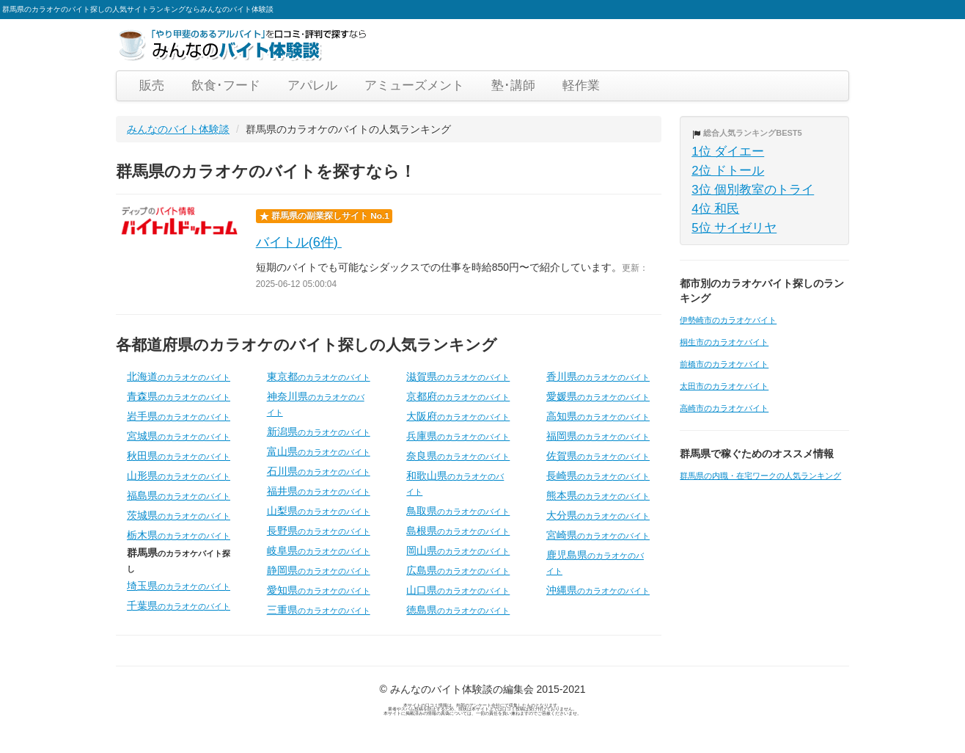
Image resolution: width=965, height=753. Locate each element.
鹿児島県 (595, 562)
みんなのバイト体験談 (178, 129)
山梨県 (318, 511)
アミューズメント (414, 85)
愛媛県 (598, 396)
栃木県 (178, 535)
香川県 (598, 376)
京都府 (458, 396)
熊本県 (598, 495)
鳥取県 (458, 511)
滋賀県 (458, 376)
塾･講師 (513, 85)
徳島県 (458, 610)
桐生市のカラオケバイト (724, 342)
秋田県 (178, 456)
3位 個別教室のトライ (752, 190)
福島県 (178, 495)
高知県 (598, 416)
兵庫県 (458, 436)
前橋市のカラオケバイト (724, 364)
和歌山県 (455, 483)
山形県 (178, 475)
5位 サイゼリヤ (734, 228)
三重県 (318, 610)
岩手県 (178, 416)
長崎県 (598, 475)
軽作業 (581, 85)
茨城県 (178, 515)
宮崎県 (598, 535)
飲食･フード (225, 85)
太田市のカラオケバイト (724, 386)
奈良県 (458, 456)
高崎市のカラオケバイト (724, 408)
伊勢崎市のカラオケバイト (728, 320)
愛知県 (318, 590)
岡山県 (458, 550)
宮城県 (178, 436)
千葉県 (178, 605)
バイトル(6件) (299, 242)
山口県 (458, 590)
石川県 (318, 471)
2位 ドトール (727, 171)
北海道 (178, 376)
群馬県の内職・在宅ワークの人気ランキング (760, 475)
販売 (151, 85)
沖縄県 (598, 590)
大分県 (598, 515)
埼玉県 (178, 586)
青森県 (178, 396)
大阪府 (458, 416)
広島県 (458, 570)
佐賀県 (598, 456)
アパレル (312, 85)
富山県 (318, 451)
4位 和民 (715, 209)
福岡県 (598, 436)
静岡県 (318, 570)
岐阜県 (318, 550)
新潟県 (318, 431)
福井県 (318, 491)
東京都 (318, 376)
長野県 (318, 530)
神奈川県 (315, 403)
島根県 (458, 530)
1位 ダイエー (727, 152)
